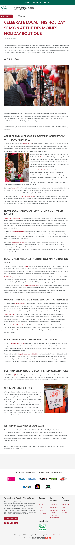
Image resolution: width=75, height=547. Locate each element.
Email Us (41, 510)
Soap (11, 277)
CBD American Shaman (32, 285)
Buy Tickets (6, 16)
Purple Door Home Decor (12, 218)
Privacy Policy (57, 535)
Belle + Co (43, 157)
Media (41, 508)
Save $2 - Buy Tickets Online (37, 2)
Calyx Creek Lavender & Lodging (28, 354)
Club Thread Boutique (27, 196)
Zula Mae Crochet (18, 325)
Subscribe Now (11, 518)
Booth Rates (54, 507)
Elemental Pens (19, 303)
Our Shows (42, 505)
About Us (42, 502)
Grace (26, 266)
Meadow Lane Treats (17, 343)
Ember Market (27, 143)
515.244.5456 (43, 513)
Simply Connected (9, 314)
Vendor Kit (53, 504)
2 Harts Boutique (41, 170)
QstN (15, 375)
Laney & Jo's (15, 188)
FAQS (63, 507)
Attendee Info (66, 504)
